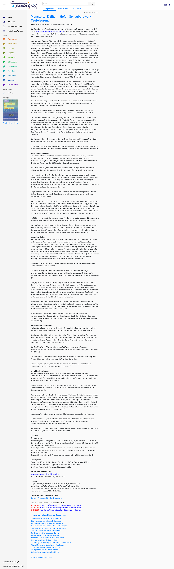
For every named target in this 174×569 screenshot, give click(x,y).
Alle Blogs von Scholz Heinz (41, 557)
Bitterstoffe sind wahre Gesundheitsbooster (46, 521)
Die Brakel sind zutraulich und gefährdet (45, 552)
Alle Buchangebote (10, 123)
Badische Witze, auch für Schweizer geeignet (46, 498)
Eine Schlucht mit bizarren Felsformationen (46, 519)
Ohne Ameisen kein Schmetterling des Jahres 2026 (49, 528)
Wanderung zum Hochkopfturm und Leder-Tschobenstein (51, 542)
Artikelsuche (63, 9)
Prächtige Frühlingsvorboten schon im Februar (47, 523)
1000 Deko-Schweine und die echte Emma (46, 531)
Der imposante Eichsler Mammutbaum (44, 550)
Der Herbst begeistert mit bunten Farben (45, 533)
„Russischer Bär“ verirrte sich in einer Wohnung (47, 538)
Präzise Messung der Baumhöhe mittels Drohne (47, 545)
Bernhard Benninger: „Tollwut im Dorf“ (44, 540)
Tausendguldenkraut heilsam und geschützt (46, 547)
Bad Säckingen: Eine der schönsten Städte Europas (49, 526)
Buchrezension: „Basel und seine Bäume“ (45, 535)
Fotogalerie (76, 9)
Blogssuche (49, 9)
